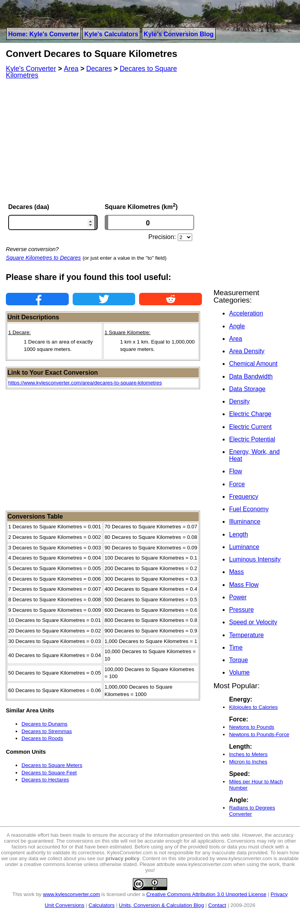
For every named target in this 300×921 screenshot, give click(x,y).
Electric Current (250, 426)
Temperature (246, 635)
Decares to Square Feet (49, 773)
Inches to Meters (248, 754)
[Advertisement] (104, 140)
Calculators (102, 905)
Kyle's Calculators (111, 34)
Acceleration (246, 313)
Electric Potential (252, 439)
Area (235, 338)
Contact (217, 905)
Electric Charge (250, 414)
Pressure (241, 609)
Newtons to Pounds (251, 727)
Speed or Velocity (253, 622)
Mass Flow (244, 584)
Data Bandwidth (251, 376)
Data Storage (247, 389)
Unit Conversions (64, 905)
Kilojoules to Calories (253, 707)
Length (238, 534)
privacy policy (122, 858)
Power (237, 597)
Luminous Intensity (254, 559)
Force (237, 484)
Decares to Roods (42, 738)
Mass (236, 572)
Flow (235, 471)
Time (236, 647)
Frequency (243, 496)
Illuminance (244, 521)
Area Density (246, 351)
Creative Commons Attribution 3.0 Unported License (206, 894)
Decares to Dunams (44, 724)
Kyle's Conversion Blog (179, 34)
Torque (238, 660)
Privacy (279, 894)
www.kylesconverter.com (71, 894)
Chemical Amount (253, 363)
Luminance (244, 547)
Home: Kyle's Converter (43, 34)
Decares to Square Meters (51, 765)
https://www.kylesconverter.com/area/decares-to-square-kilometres (85, 383)
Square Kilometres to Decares (43, 258)
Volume (239, 672)
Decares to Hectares (45, 780)
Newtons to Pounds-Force (259, 734)
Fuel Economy (248, 509)
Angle (237, 326)
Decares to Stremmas (46, 731)
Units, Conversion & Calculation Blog (161, 905)
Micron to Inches (248, 762)
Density (239, 401)
